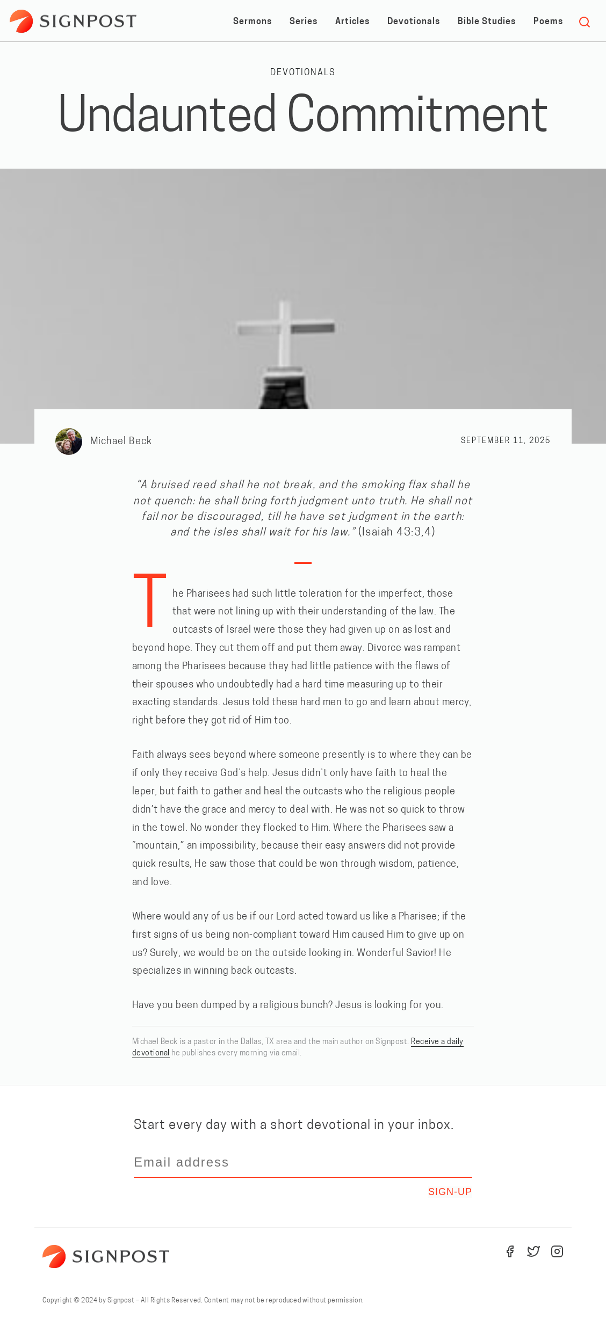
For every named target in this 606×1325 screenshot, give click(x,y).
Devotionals (413, 22)
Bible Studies (487, 22)
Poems (548, 22)
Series (304, 22)
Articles (352, 22)
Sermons (252, 22)
